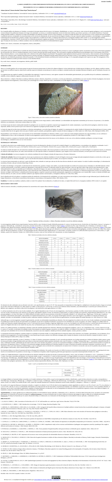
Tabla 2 (34, 227)
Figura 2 (56, 186)
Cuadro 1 (91, 359)
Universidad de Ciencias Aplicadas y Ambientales (47, 479)
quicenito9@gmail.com (60, 13)
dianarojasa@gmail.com (86, 16)
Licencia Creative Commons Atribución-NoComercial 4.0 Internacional (89, 479)
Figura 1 (86, 80)
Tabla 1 (63, 226)
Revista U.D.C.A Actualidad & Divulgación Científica (18, 479)
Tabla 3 (102, 227)
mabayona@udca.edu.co (97, 20)
